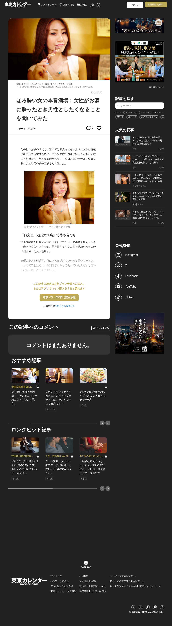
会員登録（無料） (156, 4)
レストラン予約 (47, 4)
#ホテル (120, 112)
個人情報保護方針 (88, 581)
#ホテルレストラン (149, 117)
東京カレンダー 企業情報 (63, 591)
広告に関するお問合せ (61, 586)
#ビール (157, 112)
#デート (146, 112)
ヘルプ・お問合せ (59, 581)
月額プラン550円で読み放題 (59, 297)
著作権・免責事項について (93, 586)
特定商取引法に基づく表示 (93, 591)
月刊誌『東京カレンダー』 (123, 576)
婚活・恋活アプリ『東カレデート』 (128, 581)
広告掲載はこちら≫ (156, 87)
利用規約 (83, 576)
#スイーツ (132, 117)
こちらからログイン (65, 306)
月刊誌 (82, 4)
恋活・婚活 (67, 4)
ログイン (135, 4)
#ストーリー (133, 112)
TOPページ (56, 576)
